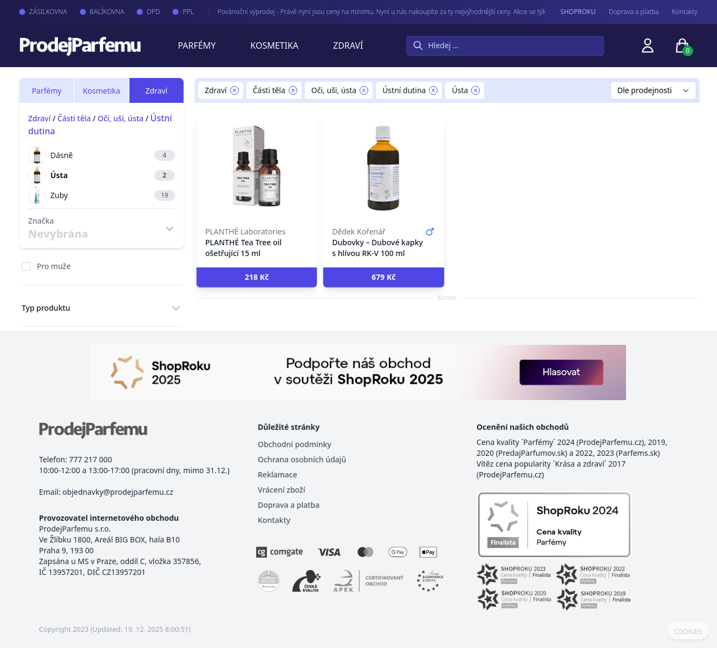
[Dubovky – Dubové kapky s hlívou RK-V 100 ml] (383, 168)
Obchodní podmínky (294, 444)
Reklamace (277, 474)
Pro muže (53, 266)
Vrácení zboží (281, 490)
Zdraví (348, 45)
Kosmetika (274, 45)
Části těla (74, 118)
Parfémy (197, 45)
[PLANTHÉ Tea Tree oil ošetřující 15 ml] (256, 168)
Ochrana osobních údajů (302, 459)
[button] (257, 277)
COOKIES (688, 631)
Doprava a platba (634, 12)
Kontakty (685, 12)
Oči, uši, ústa (120, 118)
